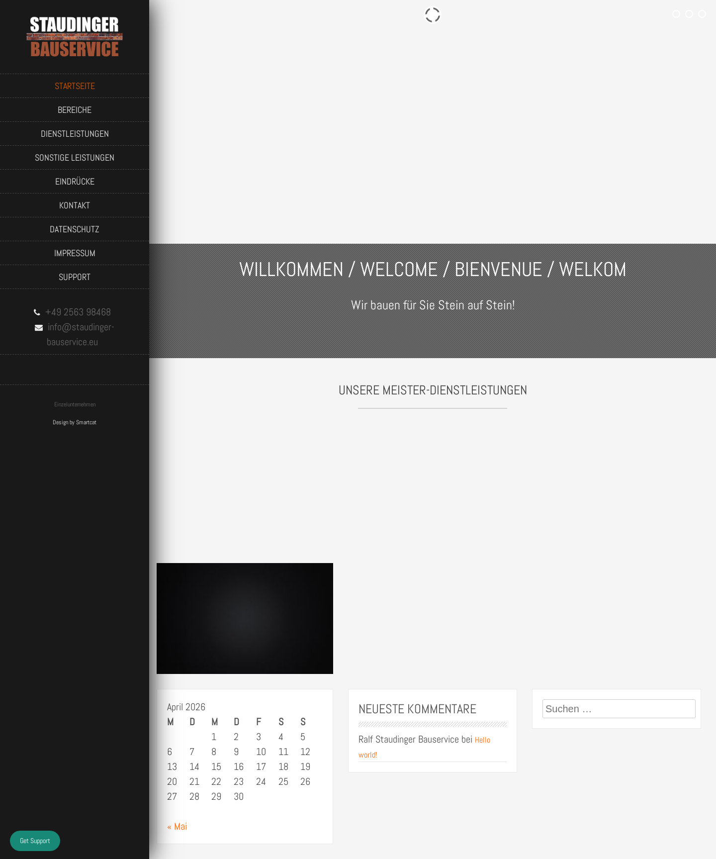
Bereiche (74, 109)
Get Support (35, 840)
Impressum (74, 253)
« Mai (177, 826)
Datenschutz (74, 229)
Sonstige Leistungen (74, 157)
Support (74, 277)
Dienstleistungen (75, 133)
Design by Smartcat (74, 422)
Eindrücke (74, 181)
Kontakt (74, 205)
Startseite (75, 86)
